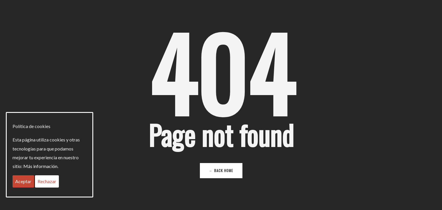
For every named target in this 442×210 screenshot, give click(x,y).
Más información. (40, 166)
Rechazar (47, 181)
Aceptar (23, 181)
